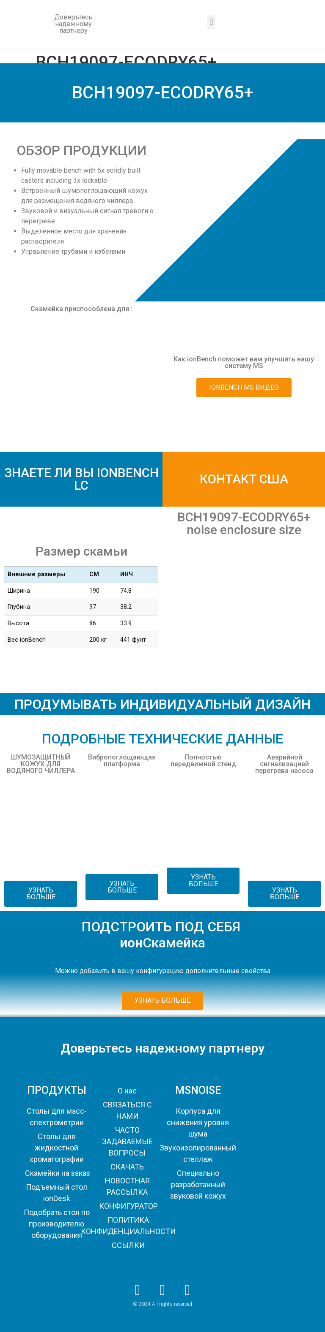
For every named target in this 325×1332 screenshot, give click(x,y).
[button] (211, 22)
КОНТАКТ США (244, 479)
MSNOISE (198, 1090)
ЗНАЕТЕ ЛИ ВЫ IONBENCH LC (81, 479)
